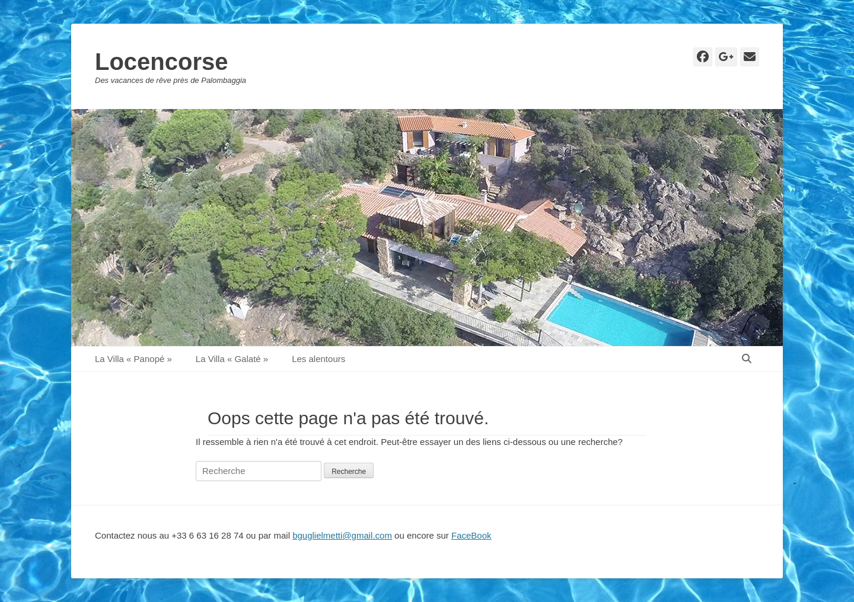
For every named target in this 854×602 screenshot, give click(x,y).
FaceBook (471, 535)
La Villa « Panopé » (133, 359)
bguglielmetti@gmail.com (342, 535)
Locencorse (161, 62)
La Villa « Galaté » (232, 359)
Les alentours (318, 359)
